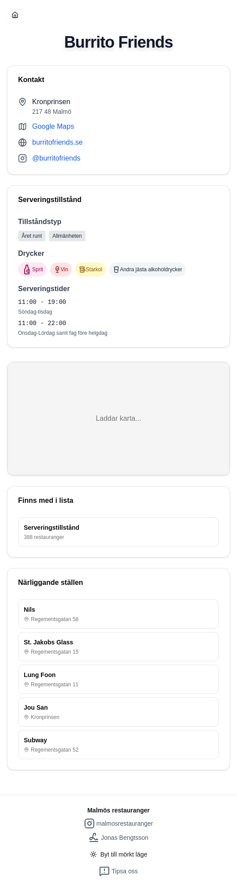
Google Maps (53, 126)
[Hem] (15, 15)
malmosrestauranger (118, 823)
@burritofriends (56, 158)
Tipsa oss (118, 871)
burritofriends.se (57, 142)
